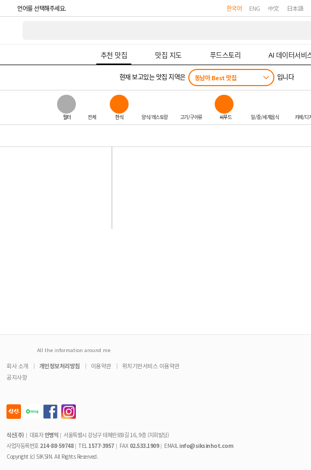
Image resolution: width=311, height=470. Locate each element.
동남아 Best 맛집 (216, 77)
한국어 (234, 8)
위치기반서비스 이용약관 (151, 366)
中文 (273, 8)
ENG (254, 8)
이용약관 (101, 366)
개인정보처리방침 (59, 366)
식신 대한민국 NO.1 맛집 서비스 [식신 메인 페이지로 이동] (12, 30)
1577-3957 (101, 445)
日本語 (295, 8)
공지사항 (16, 377)
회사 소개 (17, 366)
